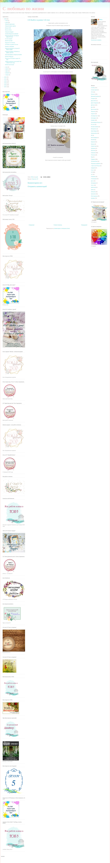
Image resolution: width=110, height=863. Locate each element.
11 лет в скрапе (8, 38)
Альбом (93, 87)
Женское (93, 111)
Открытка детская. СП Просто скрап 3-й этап (12, 36)
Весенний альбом (95, 96)
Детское (93, 105)
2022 (5, 77)
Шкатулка (93, 191)
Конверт (93, 120)
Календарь (93, 118)
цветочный (93, 187)
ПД (91, 157)
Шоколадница (94, 196)
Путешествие (94, 161)
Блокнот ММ (8, 28)
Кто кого (93, 124)
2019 (5, 82)
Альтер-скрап (94, 89)
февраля (7, 72)
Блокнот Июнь (8, 29)
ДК (91, 107)
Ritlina (100, 19)
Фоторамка (93, 183)
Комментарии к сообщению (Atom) (62, 228)
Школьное (93, 193)
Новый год (93, 146)
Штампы (93, 198)
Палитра (93, 154)
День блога (93, 100)
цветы (92, 189)
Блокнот (93, 94)
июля (6, 20)
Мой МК (93, 139)
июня (6, 22)
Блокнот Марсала (9, 56)
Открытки (34, 179)
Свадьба (93, 167)
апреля (7, 69)
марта (6, 70)
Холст (92, 185)
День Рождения (94, 102)
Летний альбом (94, 126)
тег (91, 174)
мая (6, 67)
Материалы (93, 128)
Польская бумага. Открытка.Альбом (13, 54)
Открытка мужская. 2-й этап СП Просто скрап (12, 49)
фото (92, 180)
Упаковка (93, 176)
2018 (5, 84)
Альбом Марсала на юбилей (11, 33)
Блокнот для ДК (8, 40)
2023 (5, 18)
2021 (5, 79)
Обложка (93, 148)
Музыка (93, 144)
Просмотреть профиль (96, 40)
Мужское (93, 141)
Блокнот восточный (9, 64)
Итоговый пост (94, 115)
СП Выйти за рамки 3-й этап (11, 44)
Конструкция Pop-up (95, 122)
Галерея (93, 98)
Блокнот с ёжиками (9, 46)
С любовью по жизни (23, 8)
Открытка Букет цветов (10, 26)
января (7, 74)
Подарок (93, 159)
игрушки (93, 113)
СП (37, 179)
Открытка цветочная (9, 24)
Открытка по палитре (10, 42)
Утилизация (93, 178)
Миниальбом (94, 133)
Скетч (92, 170)
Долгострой (93, 109)
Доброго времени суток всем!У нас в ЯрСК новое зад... (13, 62)
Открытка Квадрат (9, 31)
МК (91, 135)
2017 (5, 86)
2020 (5, 81)
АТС (92, 92)
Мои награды (94, 137)
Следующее (31, 225)
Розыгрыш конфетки (95, 163)
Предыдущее (84, 225)
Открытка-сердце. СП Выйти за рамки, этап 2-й (12, 52)
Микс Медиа (94, 131)
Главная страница (58, 225)
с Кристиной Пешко (95, 165)
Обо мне (93, 150)
